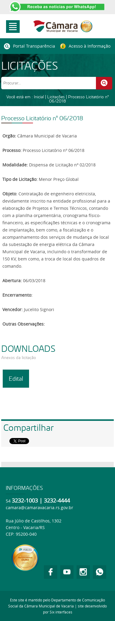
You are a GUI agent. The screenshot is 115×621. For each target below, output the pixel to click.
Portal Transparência (29, 46)
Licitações (56, 96)
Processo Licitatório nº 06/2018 (79, 98)
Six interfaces (61, 612)
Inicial (39, 96)
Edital (16, 378)
